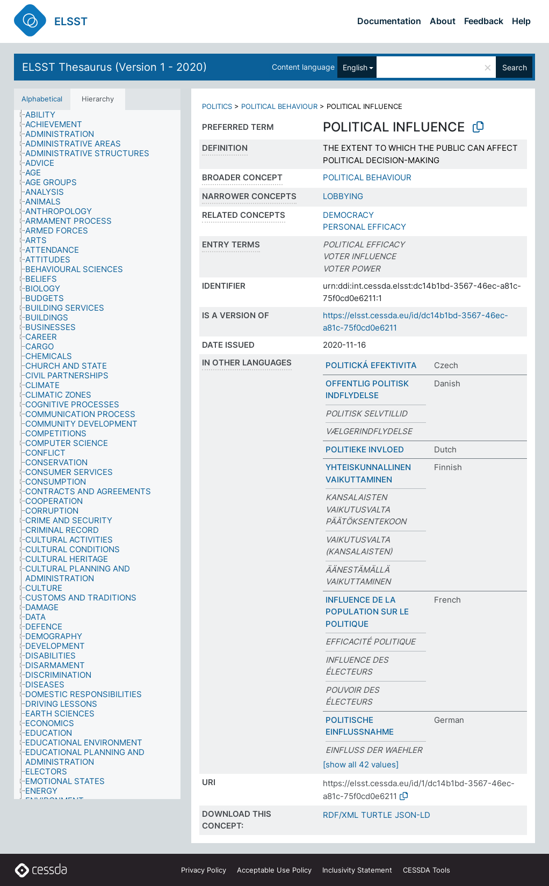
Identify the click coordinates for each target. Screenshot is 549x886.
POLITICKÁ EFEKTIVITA (371, 365)
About (443, 21)
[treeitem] (45, 115)
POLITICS (217, 106)
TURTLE (376, 815)
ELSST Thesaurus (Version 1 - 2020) (114, 67)
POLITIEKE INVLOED (365, 449)
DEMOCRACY (348, 215)
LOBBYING (343, 196)
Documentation (389, 21)
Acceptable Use (274, 870)
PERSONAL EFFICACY (364, 227)
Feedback (483, 21)
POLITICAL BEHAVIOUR (279, 106)
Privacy (203, 870)
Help (521, 21)
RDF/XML (340, 815)
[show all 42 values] (361, 764)
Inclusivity (357, 870)
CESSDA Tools (426, 870)
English (355, 67)
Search (514, 67)
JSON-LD (412, 815)
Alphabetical (41, 98)
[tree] (97, 455)
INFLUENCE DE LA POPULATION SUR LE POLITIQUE (367, 612)
